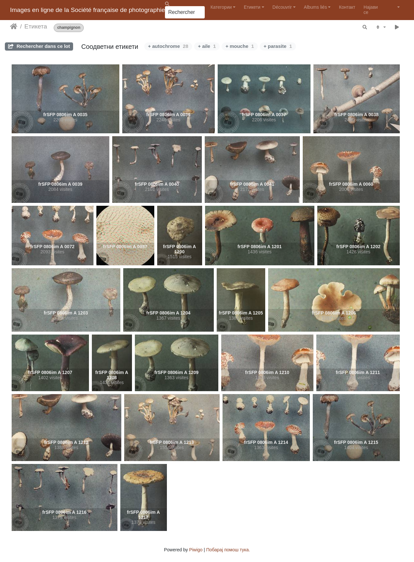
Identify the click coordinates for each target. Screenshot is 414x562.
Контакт (347, 7)
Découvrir (282, 7)
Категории (221, 7)
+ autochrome (168, 46)
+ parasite (278, 46)
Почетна (13, 26)
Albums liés (315, 7)
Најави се (371, 10)
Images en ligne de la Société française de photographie (87, 9)
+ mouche (239, 46)
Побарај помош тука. (228, 549)
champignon (68, 28)
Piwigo (195, 549)
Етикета (35, 26)
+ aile (207, 46)
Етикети (252, 7)
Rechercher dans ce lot (39, 46)
